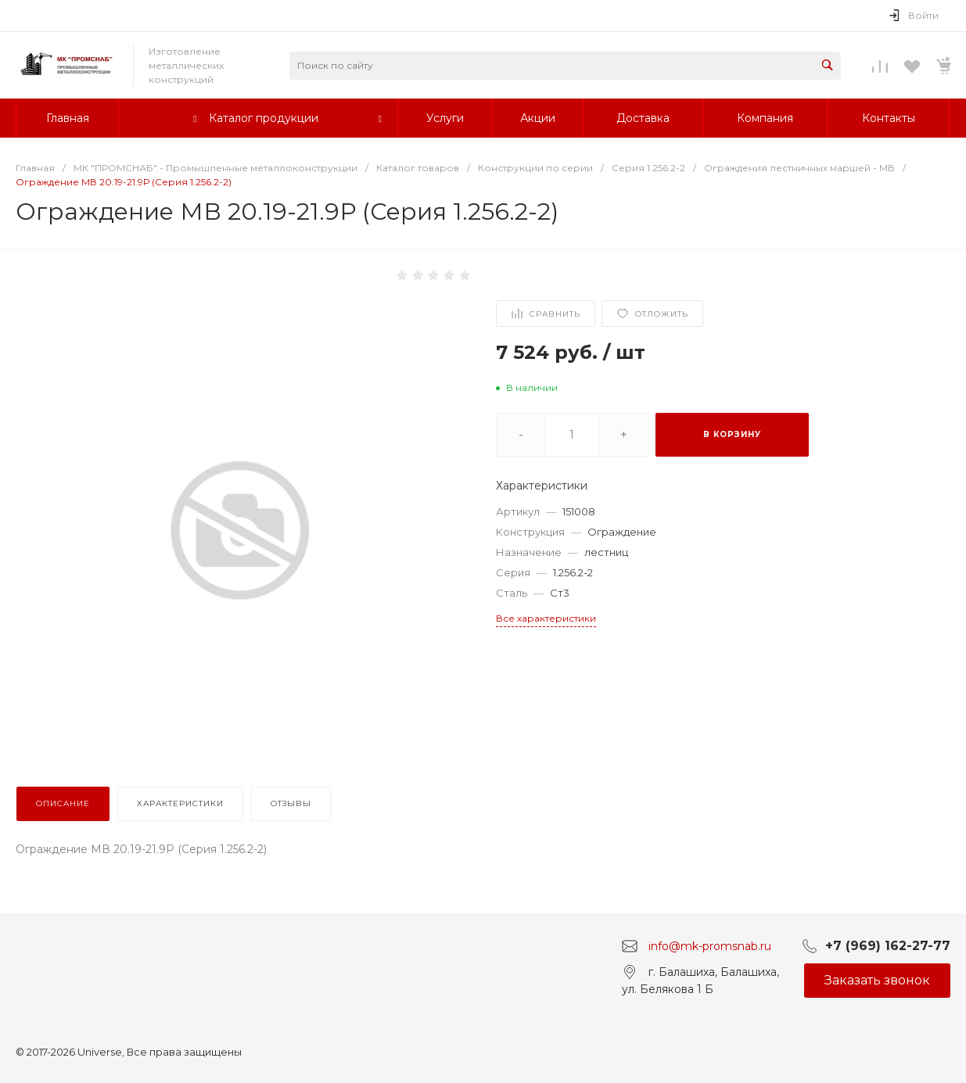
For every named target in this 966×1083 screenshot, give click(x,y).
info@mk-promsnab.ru (709, 945)
